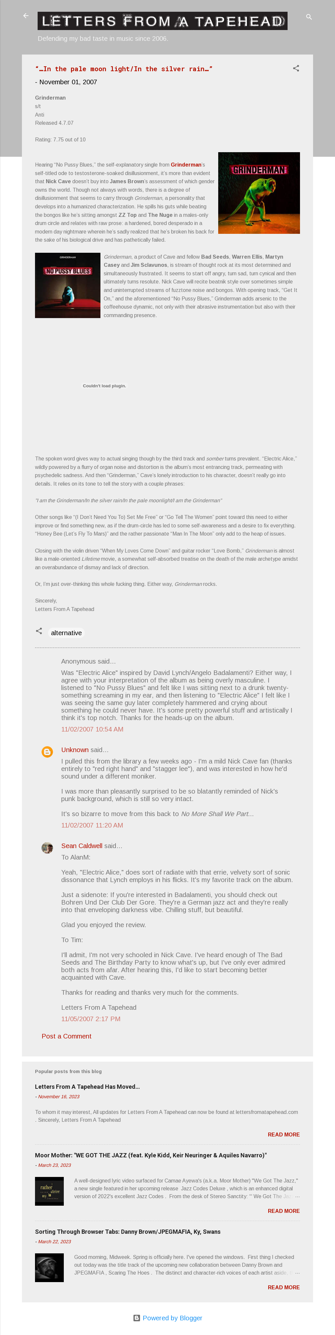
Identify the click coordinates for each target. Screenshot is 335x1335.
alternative (66, 632)
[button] (296, 69)
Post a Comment (67, 1036)
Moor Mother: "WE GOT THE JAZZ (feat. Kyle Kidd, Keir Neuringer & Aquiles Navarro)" (151, 1155)
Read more (284, 1134)
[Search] (309, 18)
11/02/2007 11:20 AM (92, 825)
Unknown (75, 749)
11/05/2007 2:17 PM (90, 1018)
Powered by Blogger (168, 1318)
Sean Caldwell (81, 845)
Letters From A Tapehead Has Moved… (87, 1086)
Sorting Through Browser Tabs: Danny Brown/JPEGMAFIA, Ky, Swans (127, 1231)
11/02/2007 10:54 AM (92, 729)
